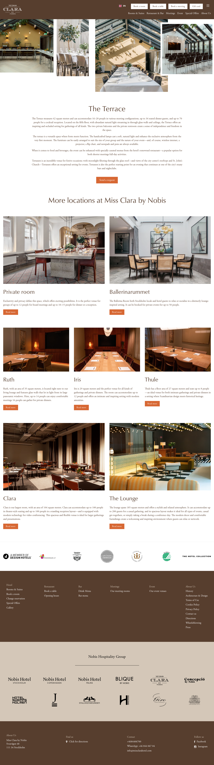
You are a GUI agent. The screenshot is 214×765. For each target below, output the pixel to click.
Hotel (9, 585)
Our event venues (157, 591)
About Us (206, 13)
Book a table (158, 6)
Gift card (196, 6)
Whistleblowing (193, 623)
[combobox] (122, 6)
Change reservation (15, 598)
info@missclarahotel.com (139, 750)
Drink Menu (84, 591)
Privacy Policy (192, 609)
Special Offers (192, 13)
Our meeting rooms (120, 591)
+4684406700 (134, 741)
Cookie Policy (192, 604)
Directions (191, 618)
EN (122, 6)
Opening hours (51, 595)
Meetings (170, 13)
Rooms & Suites (136, 13)
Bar (80, 586)
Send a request (107, 180)
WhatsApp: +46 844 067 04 (141, 746)
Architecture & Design (197, 595)
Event (180, 13)
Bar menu (83, 595)
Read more (11, 312)
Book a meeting (178, 6)
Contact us (191, 613)
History (189, 591)
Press (188, 627)
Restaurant (49, 586)
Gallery (9, 607)
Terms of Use (192, 600)
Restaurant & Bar (155, 13)
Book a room (139, 6)
